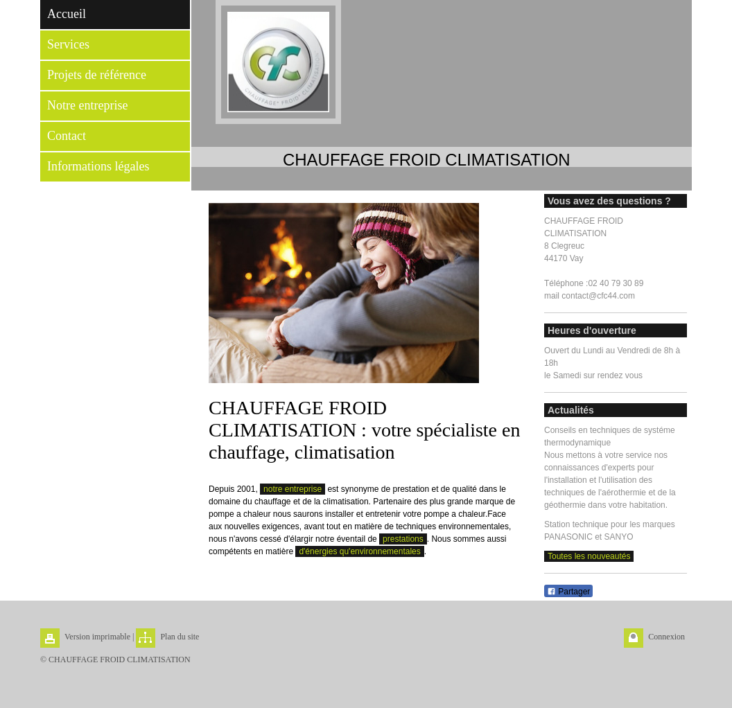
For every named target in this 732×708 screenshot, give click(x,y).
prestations (403, 539)
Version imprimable (97, 636)
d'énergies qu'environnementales (359, 551)
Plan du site (179, 636)
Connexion (666, 636)
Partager (568, 591)
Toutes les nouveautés (589, 556)
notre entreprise (292, 489)
